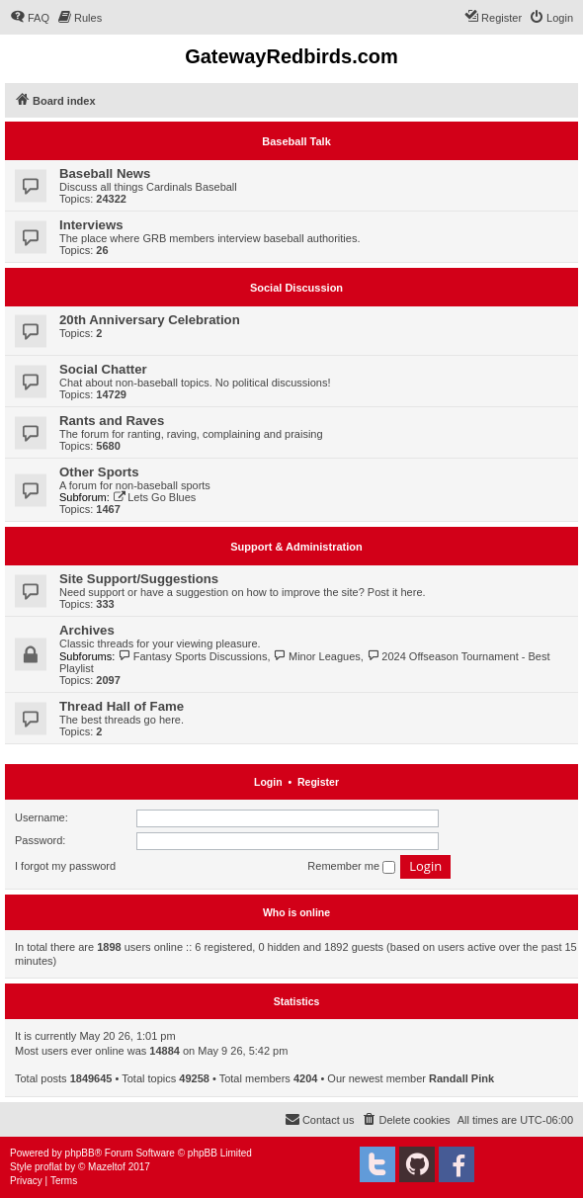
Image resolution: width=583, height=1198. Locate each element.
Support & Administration (296, 547)
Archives (87, 630)
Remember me (351, 867)
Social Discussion (296, 288)
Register (318, 782)
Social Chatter (103, 369)
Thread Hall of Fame (121, 706)
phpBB (80, 1153)
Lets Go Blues (155, 497)
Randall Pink (461, 1078)
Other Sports (99, 472)
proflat (48, 1166)
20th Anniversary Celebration (149, 319)
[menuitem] (29, 18)
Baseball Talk (296, 141)
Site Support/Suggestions (138, 578)
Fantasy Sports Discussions (192, 656)
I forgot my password (65, 866)
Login (268, 782)
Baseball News (104, 173)
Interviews (91, 224)
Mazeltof (106, 1166)
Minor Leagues (317, 656)
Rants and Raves (111, 420)
